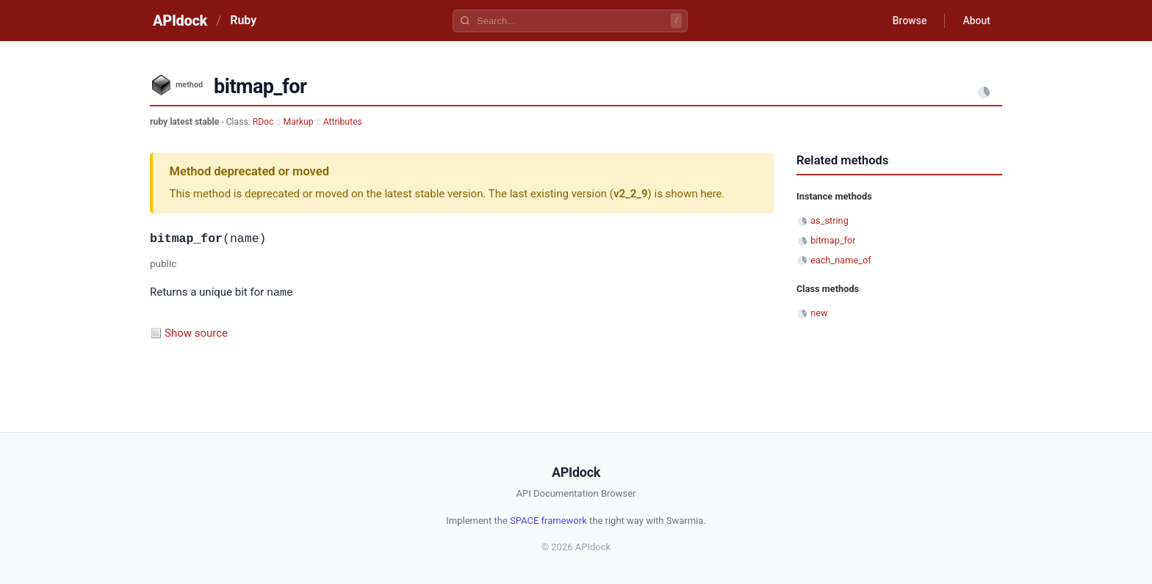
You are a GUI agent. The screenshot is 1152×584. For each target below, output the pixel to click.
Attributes (342, 122)
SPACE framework (548, 519)
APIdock (180, 20)
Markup (299, 122)
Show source (196, 332)
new (818, 312)
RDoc (263, 122)
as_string (829, 220)
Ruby (243, 20)
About (976, 20)
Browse (910, 20)
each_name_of (840, 260)
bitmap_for (832, 240)
